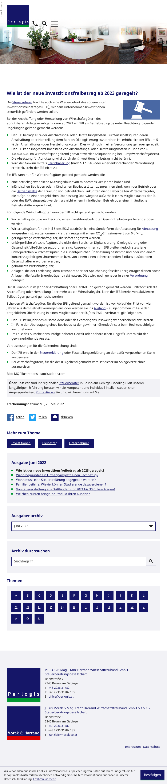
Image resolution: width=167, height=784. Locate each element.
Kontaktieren (45, 392)
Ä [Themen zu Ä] (16, 619)
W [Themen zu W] (132, 607)
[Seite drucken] (63, 417)
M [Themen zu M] (16, 607)
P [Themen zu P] (51, 607)
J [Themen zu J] (120, 595)
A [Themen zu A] (16, 595)
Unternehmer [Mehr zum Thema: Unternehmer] (79, 443)
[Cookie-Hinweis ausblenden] (152, 775)
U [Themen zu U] (109, 607)
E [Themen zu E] (62, 595)
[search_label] (78, 561)
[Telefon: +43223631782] (58, 688)
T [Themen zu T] (97, 607)
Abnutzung (150, 229)
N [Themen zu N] (28, 607)
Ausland (100, 308)
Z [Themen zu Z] (143, 607)
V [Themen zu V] (121, 607)
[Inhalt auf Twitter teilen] (39, 417)
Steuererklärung (51, 353)
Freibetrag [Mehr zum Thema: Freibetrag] (49, 443)
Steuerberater (69, 383)
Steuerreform (22, 102)
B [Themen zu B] (28, 595)
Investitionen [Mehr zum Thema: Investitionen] (21, 443)
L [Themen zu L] (143, 595)
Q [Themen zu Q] (62, 607)
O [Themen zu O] (39, 607)
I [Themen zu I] (108, 595)
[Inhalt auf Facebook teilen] (17, 417)
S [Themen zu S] (86, 607)
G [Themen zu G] (85, 595)
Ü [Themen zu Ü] (39, 619)
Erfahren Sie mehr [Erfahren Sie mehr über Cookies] (44, 779)
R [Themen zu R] (74, 607)
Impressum (133, 747)
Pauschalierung (59, 163)
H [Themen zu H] (97, 595)
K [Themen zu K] (132, 595)
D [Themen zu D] (51, 595)
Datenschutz (151, 747)
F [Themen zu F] (74, 595)
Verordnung (139, 275)
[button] (35, 23)
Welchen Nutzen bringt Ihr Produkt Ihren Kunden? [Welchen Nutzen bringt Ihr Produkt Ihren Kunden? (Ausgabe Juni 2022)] (53, 494)
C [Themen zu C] (39, 595)
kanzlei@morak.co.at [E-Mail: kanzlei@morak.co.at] (62, 735)
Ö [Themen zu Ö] (28, 619)
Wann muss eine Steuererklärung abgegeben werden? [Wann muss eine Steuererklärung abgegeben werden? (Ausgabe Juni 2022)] (56, 480)
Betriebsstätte (27, 191)
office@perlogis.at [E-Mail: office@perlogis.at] (60, 696)
